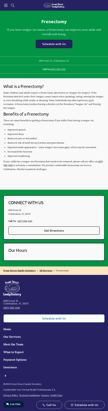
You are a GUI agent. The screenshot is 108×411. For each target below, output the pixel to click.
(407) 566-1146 (58, 69)
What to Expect (13, 352)
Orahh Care (56, 395)
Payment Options (15, 359)
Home (7, 329)
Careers (45, 395)
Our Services (12, 336)
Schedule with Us (54, 44)
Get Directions (54, 230)
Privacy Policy (10, 395)
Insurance (10, 367)
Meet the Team (13, 344)
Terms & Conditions (29, 395)
